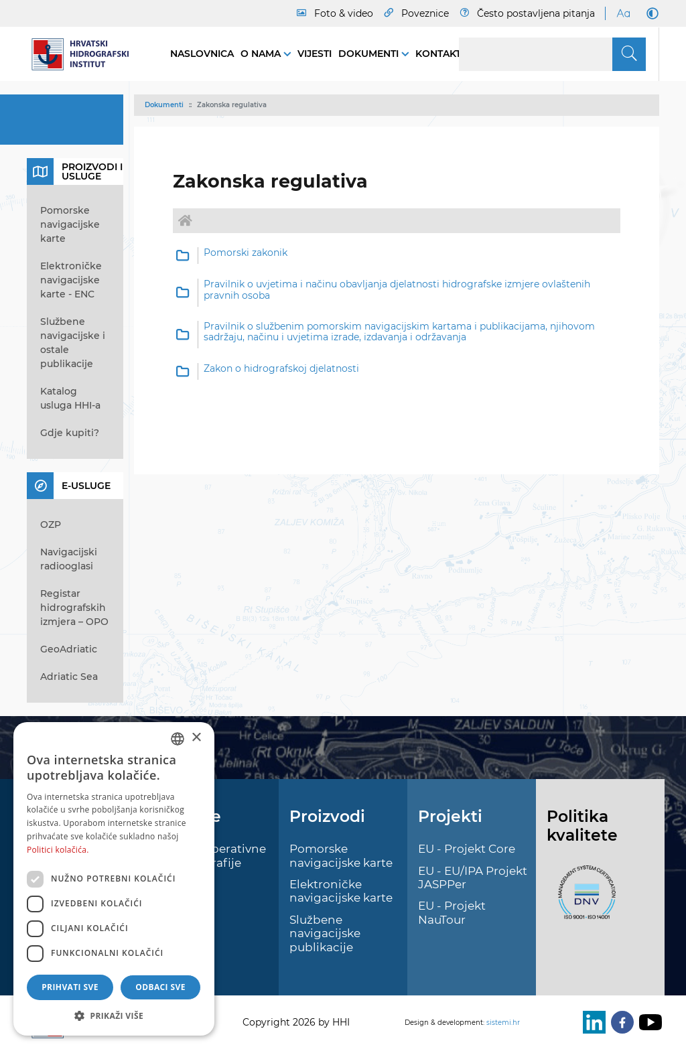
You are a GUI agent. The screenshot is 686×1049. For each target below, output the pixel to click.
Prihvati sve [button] (70, 987)
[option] (396, 255)
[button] (114, 1015)
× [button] (196, 738)
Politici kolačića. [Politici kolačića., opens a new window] (58, 849)
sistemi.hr (503, 1022)
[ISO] (583, 900)
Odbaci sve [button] (160, 987)
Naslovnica (202, 54)
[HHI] (85, 54)
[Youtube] (648, 1022)
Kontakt (438, 54)
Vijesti (314, 54)
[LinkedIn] (591, 1022)
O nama (262, 54)
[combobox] (177, 739)
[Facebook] (619, 1022)
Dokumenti (369, 54)
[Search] (552, 54)
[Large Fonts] (623, 13)
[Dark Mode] (649, 13)
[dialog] (113, 879)
